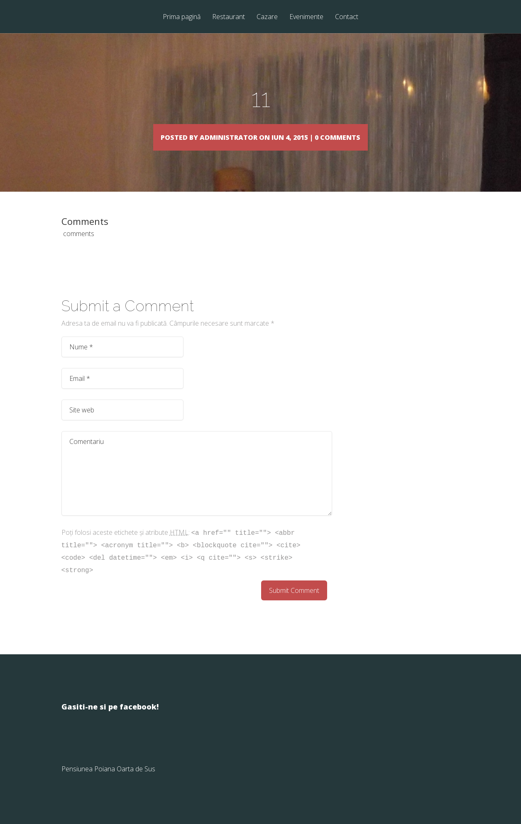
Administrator (210, 137)
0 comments (377, 137)
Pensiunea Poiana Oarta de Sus (108, 780)
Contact (346, 17)
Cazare (267, 17)
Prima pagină (182, 17)
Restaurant (228, 17)
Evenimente (306, 17)
